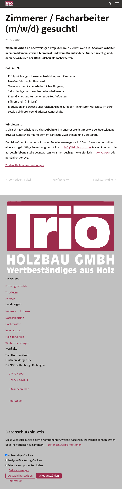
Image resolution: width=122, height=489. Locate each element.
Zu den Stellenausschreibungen (24, 165)
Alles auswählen (49, 475)
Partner (10, 298)
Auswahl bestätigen (20, 475)
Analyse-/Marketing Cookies (24, 460)
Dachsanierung (14, 317)
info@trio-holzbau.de (77, 147)
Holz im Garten (14, 336)
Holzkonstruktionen (17, 311)
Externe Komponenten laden (25, 465)
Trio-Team (11, 292)
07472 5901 (103, 152)
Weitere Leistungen (17, 343)
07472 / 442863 (18, 380)
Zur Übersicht (61, 180)
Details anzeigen (19, 470)
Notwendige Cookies (20, 455)
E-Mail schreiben (19, 389)
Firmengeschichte (16, 286)
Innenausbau (13, 330)
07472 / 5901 (17, 373)
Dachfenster (12, 324)
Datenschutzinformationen (64, 444)
